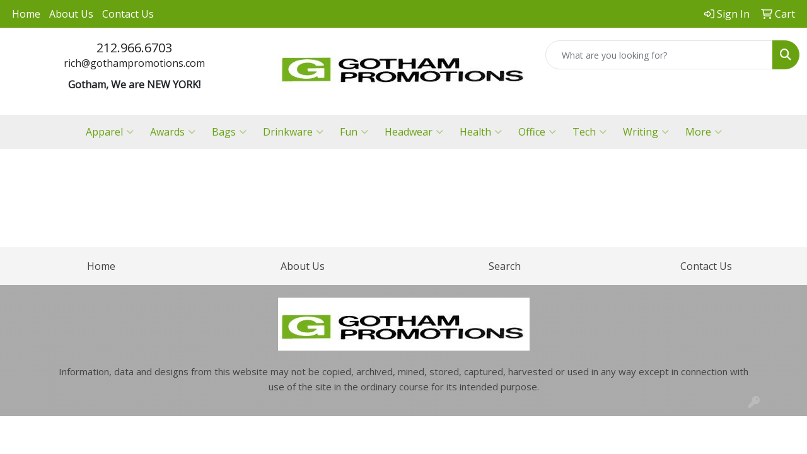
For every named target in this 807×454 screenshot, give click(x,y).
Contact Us (128, 14)
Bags (229, 131)
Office (537, 131)
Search (505, 266)
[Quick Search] (659, 54)
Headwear (414, 131)
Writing (646, 131)
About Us (71, 14)
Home (26, 14)
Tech (589, 131)
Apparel (110, 131)
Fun (354, 131)
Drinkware (293, 131)
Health (481, 131)
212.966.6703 (134, 47)
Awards (172, 131)
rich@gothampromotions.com (134, 63)
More (703, 131)
